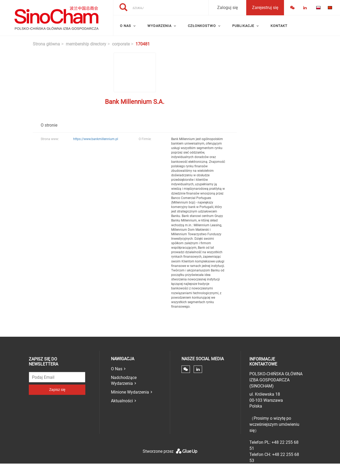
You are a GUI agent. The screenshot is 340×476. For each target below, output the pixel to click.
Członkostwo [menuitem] (202, 26)
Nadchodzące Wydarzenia (124, 380)
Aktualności (122, 400)
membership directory (86, 44)
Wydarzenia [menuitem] (159, 26)
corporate (121, 44)
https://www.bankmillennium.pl (95, 139)
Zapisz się (57, 389)
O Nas (116, 368)
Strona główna (46, 44)
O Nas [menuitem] (125, 26)
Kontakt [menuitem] (279, 26)
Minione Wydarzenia (130, 392)
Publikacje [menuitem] (243, 26)
